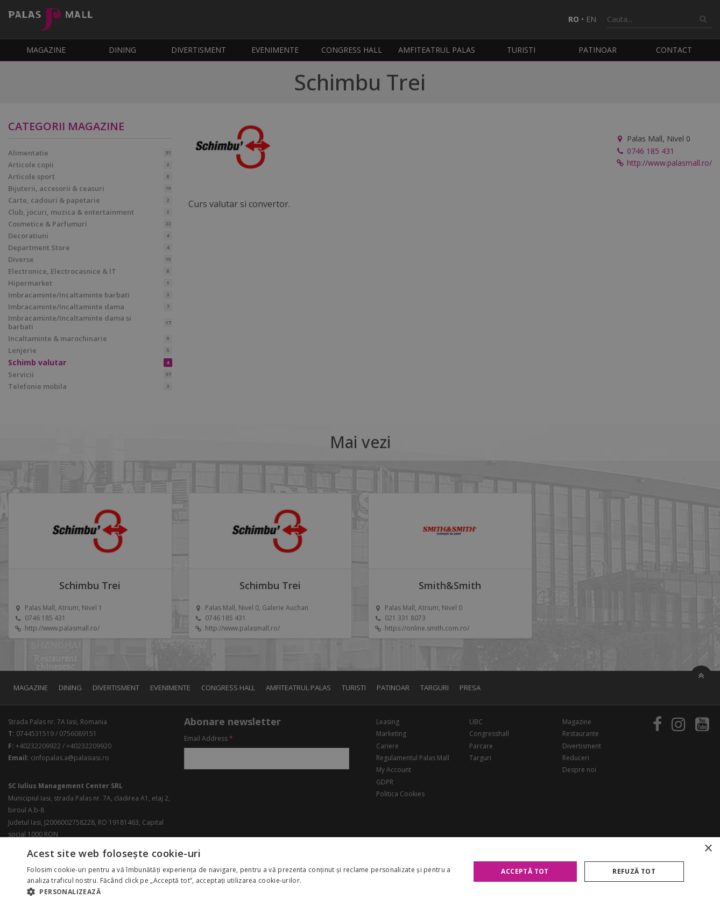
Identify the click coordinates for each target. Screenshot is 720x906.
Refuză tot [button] (633, 871)
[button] (241, 892)
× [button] (708, 849)
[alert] (360, 453)
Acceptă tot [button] (524, 871)
